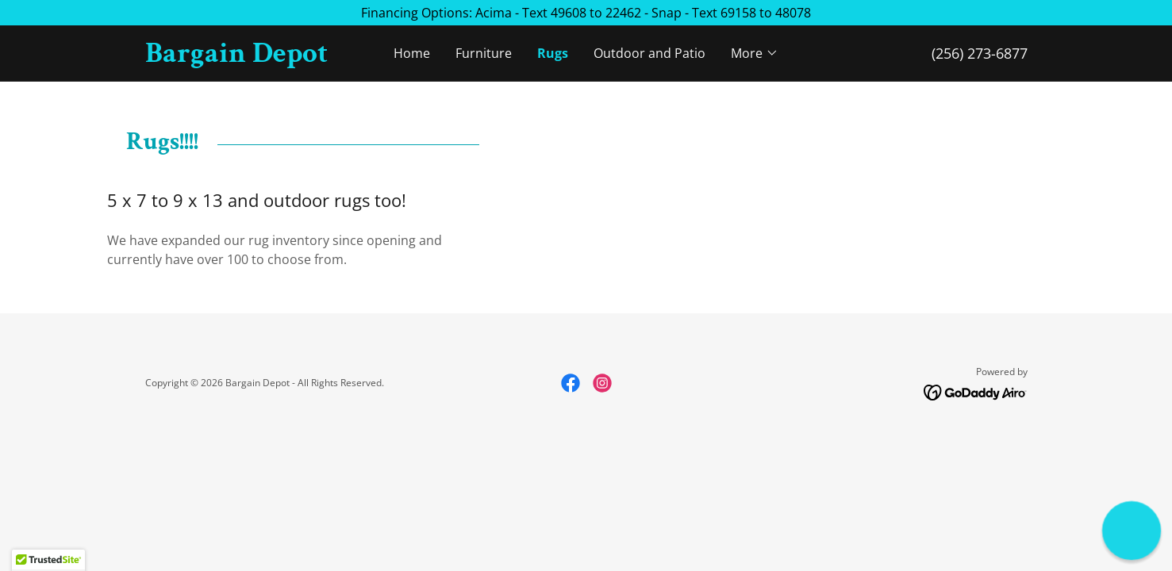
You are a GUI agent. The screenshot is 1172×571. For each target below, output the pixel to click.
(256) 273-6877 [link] (980, 53)
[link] (255, 57)
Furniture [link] (483, 53)
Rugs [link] (552, 53)
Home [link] (412, 53)
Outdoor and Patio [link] (649, 53)
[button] (754, 53)
